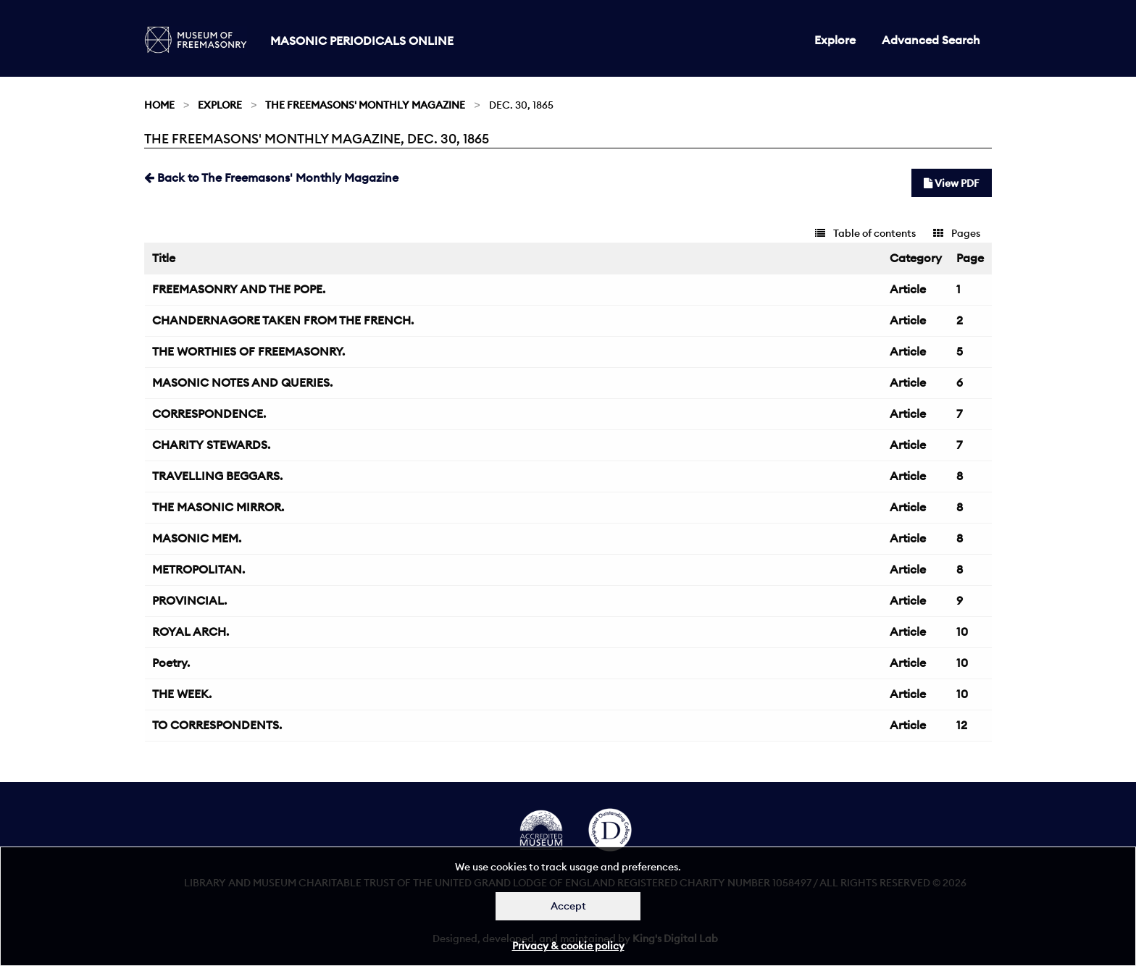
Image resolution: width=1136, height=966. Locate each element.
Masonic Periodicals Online (362, 40)
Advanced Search (931, 40)
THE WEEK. (182, 693)
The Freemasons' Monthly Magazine (365, 105)
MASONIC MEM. (196, 538)
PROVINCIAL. (189, 600)
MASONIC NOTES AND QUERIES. (242, 382)
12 (961, 725)
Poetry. (171, 662)
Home (159, 105)
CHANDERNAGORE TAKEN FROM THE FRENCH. (283, 320)
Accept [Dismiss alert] (568, 905)
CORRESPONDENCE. (209, 413)
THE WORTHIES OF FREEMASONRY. (248, 351)
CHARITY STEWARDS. (211, 444)
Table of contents (865, 233)
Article (908, 289)
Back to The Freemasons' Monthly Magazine (271, 177)
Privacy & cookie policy (568, 945)
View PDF (952, 183)
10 (962, 631)
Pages (956, 233)
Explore (835, 40)
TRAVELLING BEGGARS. (217, 476)
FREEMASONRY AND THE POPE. (238, 289)
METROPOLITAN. (198, 569)
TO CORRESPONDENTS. (217, 725)
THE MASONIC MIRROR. (218, 507)
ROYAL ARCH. (190, 631)
